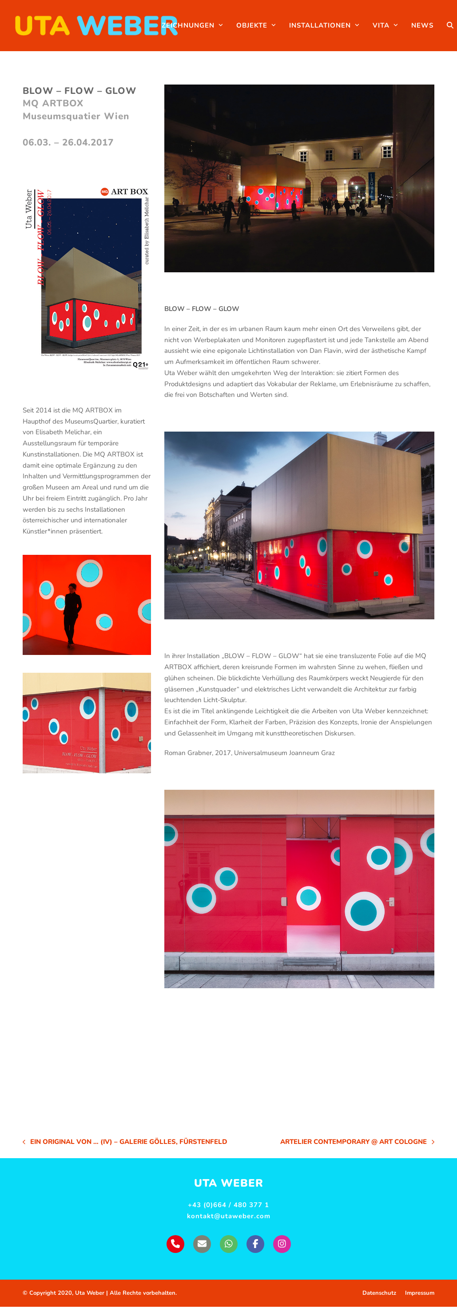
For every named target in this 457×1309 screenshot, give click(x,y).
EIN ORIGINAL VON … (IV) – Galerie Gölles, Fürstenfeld (125, 1144)
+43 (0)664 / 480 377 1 (228, 1207)
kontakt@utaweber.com (228, 1218)
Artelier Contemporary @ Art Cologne (357, 1144)
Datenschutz (379, 1295)
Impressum (419, 1295)
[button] (440, 27)
